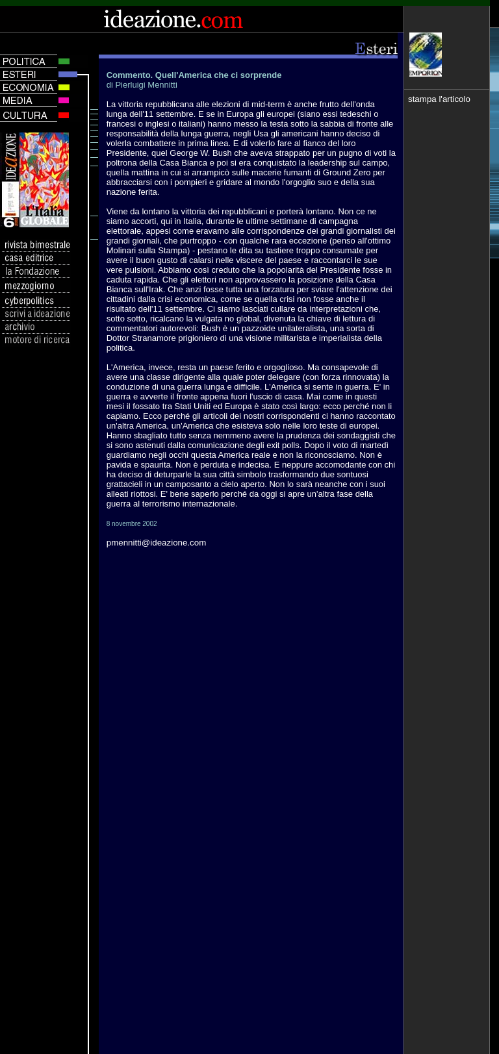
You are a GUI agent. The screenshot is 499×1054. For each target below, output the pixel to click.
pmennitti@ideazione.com (157, 542)
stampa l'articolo (439, 99)
